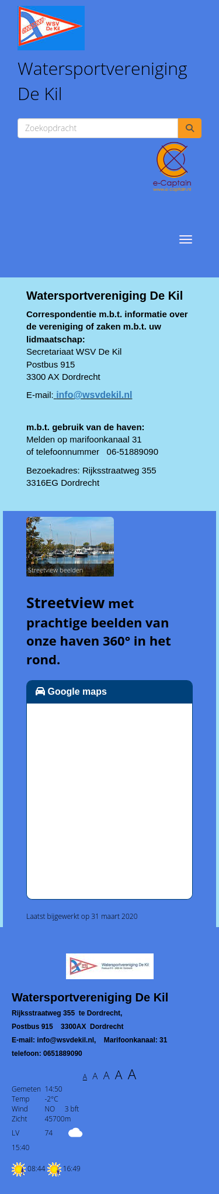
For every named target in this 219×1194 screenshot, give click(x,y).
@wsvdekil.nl (94, 395)
